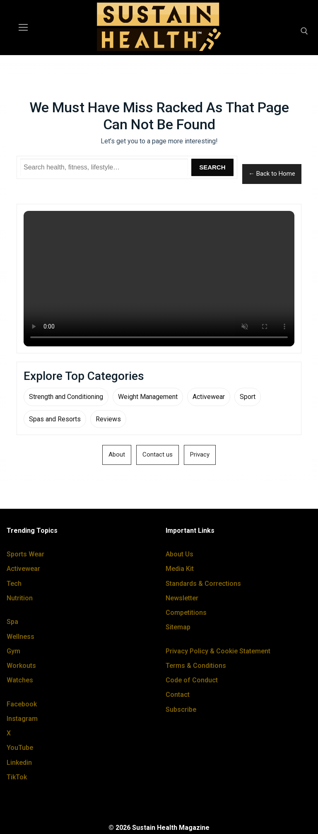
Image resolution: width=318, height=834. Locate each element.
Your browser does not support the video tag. (159, 278)
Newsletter (182, 598)
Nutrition (20, 598)
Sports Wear (25, 554)
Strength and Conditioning (66, 397)
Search (212, 167)
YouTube (20, 748)
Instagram (22, 719)
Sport (247, 397)
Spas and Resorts (55, 419)
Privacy (200, 454)
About (116, 454)
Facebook (22, 704)
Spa (12, 622)
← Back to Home (271, 173)
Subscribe (181, 709)
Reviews (108, 419)
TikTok (17, 777)
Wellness (20, 637)
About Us (179, 554)
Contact (178, 695)
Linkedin (19, 762)
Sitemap (178, 627)
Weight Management (148, 397)
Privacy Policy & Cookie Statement (218, 651)
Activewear (209, 397)
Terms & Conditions (196, 666)
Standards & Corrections (203, 583)
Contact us (157, 454)
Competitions (186, 612)
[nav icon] (23, 27)
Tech (14, 583)
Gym (13, 651)
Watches (20, 680)
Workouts (21, 666)
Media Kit (180, 569)
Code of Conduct (192, 680)
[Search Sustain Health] (104, 167)
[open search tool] (304, 31)
